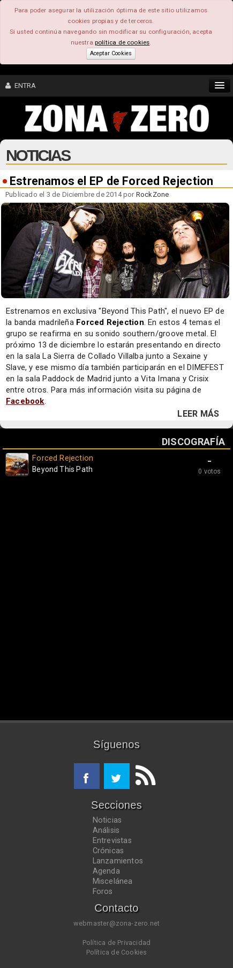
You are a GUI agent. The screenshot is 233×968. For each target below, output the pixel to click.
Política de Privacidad (116, 943)
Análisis (106, 830)
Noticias (107, 820)
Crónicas (108, 850)
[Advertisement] (116, 601)
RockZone (152, 194)
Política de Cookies (116, 952)
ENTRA (20, 86)
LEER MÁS (198, 414)
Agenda (106, 871)
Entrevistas (112, 840)
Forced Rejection (110, 322)
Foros (103, 891)
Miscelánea (113, 881)
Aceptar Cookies (111, 53)
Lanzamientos (118, 860)
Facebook (25, 401)
